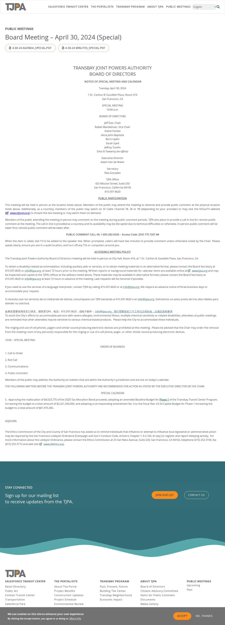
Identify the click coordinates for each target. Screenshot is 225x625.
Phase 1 (164, 399)
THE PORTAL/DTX (65, 581)
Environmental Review (68, 604)
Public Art (11, 591)
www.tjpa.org (199, 270)
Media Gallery (149, 604)
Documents (148, 599)
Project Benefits (64, 591)
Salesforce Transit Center (25, 581)
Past (190, 589)
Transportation (15, 599)
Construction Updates (68, 595)
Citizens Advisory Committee (159, 591)
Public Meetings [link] (178, 6)
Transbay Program (114, 581)
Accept (182, 616)
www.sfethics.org (54, 444)
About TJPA (149, 581)
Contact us (196, 495)
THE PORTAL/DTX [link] (102, 6)
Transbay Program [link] (130, 6)
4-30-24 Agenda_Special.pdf (32, 48)
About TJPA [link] (155, 6)
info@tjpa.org (33, 270)
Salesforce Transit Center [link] (68, 6)
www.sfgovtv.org (19, 213)
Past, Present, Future (114, 586)
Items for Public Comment (158, 595)
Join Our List (165, 495)
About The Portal (65, 586)
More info (75, 618)
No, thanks (204, 616)
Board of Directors (153, 586)
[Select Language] (204, 7)
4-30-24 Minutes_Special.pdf (85, 48)
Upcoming (193, 585)
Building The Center (113, 591)
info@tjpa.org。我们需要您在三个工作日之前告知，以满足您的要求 (133, 311)
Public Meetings (19, 29)
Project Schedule (65, 599)
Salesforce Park (15, 604)
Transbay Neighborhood (116, 595)
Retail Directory (15, 586)
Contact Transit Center (20, 595)
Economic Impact (111, 599)
